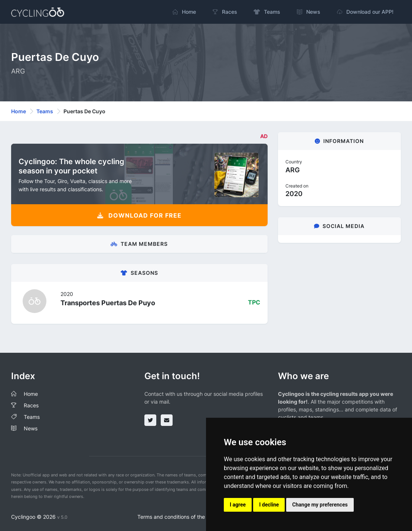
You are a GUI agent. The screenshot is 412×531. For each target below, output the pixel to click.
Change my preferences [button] (319, 505)
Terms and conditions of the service (180, 517)
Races (31, 405)
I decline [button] (269, 505)
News (30, 428)
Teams (44, 111)
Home (18, 111)
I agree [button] (238, 505)
